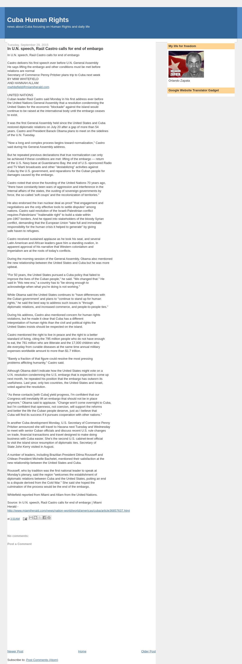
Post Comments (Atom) (42, 660)
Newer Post (15, 651)
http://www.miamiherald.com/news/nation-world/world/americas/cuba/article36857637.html (68, 510)
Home (82, 651)
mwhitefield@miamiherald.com (28, 87)
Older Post (148, 651)
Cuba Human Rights (38, 19)
